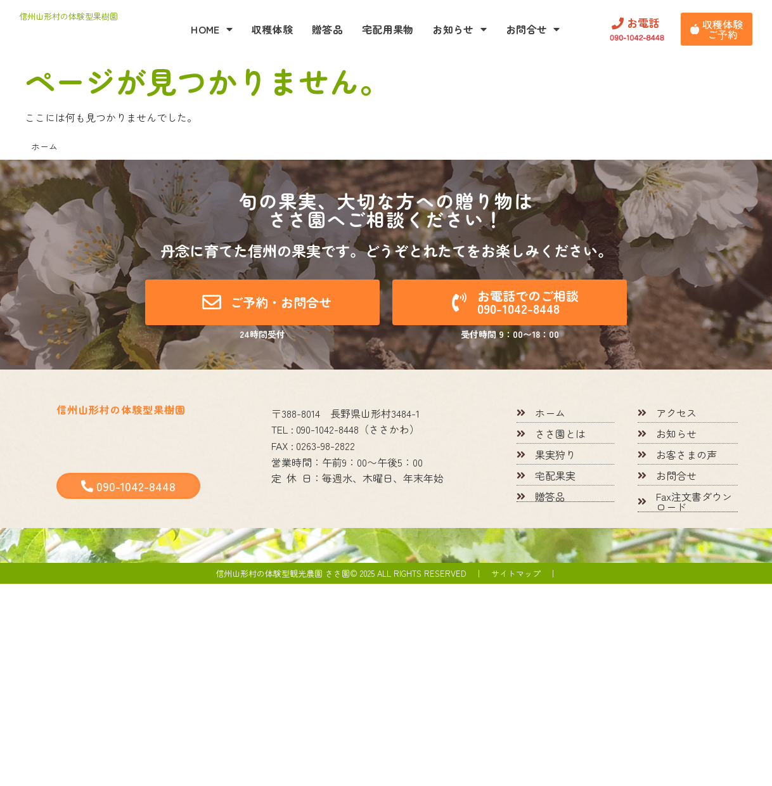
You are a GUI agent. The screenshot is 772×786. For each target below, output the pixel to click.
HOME (212, 29)
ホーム (44, 146)
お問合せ (533, 29)
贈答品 (327, 29)
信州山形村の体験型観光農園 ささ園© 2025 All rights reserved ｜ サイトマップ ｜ (386, 573)
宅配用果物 (388, 29)
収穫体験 (272, 29)
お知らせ (459, 29)
